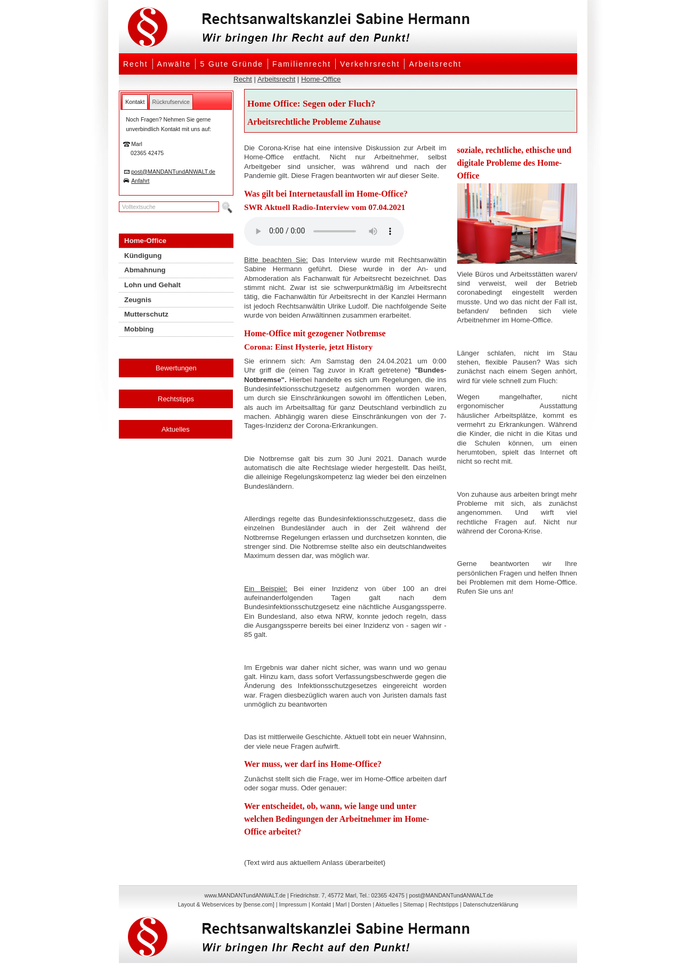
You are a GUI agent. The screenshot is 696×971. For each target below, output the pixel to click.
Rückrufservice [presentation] (171, 102)
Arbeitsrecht (435, 64)
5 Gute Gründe (231, 64)
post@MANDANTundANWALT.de (173, 171)
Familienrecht (301, 64)
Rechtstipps (176, 399)
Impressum (293, 904)
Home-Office (321, 79)
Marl (341, 904)
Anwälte (174, 64)
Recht (135, 64)
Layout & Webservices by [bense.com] (226, 904)
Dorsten (361, 904)
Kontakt (321, 904)
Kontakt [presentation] (134, 102)
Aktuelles (175, 429)
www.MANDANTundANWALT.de (245, 895)
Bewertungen (176, 368)
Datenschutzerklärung (491, 904)
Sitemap (413, 904)
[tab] (135, 101)
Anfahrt (140, 180)
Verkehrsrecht (370, 64)
